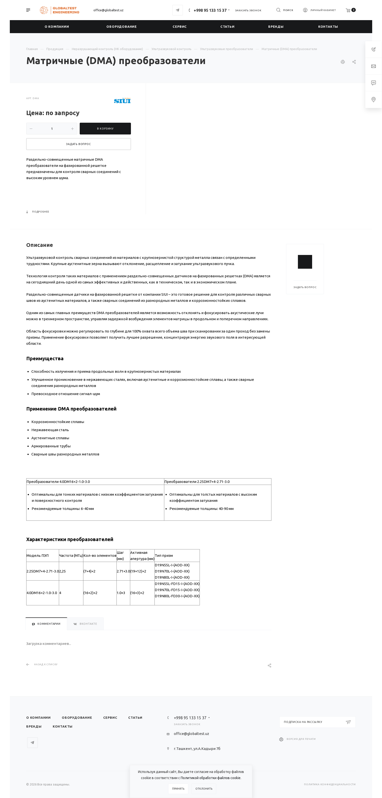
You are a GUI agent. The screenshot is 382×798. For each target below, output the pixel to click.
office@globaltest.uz (108, 10)
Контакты (63, 726)
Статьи (135, 717)
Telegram (177, 10)
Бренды (34, 726)
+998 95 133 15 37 (210, 10)
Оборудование (77, 717)
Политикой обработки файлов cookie (211, 778)
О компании (38, 717)
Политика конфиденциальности (330, 784)
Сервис (110, 717)
